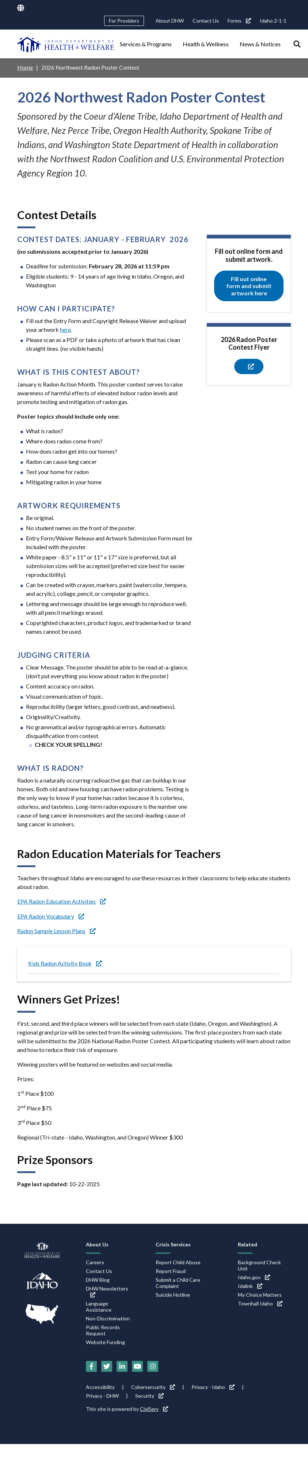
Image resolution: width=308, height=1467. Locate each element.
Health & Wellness (206, 43)
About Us (97, 1244)
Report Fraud (171, 1270)
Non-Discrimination (108, 1318)
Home (25, 67)
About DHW (170, 21)
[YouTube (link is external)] (137, 1365)
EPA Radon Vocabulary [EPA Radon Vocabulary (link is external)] (51, 915)
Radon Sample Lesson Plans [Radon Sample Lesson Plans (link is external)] (56, 930)
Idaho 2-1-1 (273, 21)
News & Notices (260, 43)
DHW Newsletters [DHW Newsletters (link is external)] (107, 1291)
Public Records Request (103, 1329)
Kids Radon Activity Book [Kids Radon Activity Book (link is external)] (65, 962)
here (65, 329)
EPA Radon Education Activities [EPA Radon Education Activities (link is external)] (62, 900)
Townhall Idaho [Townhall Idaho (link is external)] (260, 1303)
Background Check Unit (259, 1264)
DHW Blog (98, 1279)
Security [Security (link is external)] (149, 1395)
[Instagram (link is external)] (152, 1365)
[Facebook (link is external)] (91, 1365)
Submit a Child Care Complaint (178, 1282)
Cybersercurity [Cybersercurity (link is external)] (153, 1386)
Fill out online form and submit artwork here (248, 285)
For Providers (124, 21)
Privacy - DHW (102, 1395)
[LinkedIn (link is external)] (122, 1365)
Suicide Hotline (173, 1294)
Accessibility (100, 1386)
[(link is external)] (248, 366)
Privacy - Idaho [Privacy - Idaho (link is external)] (213, 1386)
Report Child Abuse (178, 1261)
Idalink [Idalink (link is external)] (250, 1285)
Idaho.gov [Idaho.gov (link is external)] (254, 1276)
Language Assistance (98, 1306)
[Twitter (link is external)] (106, 1365)
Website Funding (105, 1341)
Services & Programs (146, 43)
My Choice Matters (260, 1294)
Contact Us (206, 21)
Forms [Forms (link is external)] (239, 21)
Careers (95, 1261)
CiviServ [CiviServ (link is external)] (154, 1408)
